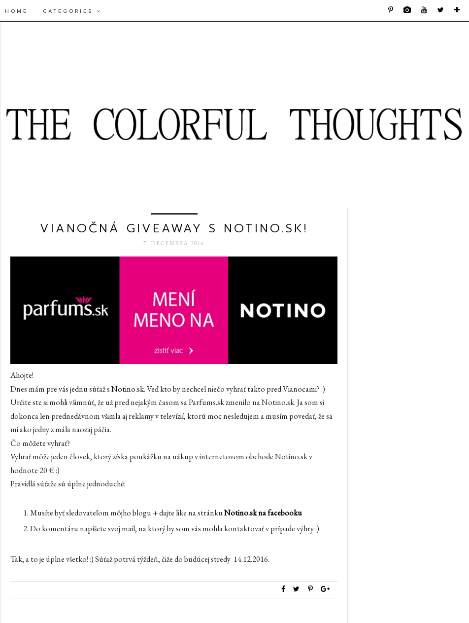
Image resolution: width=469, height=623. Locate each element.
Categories (72, 11)
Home (16, 11)
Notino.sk (127, 389)
